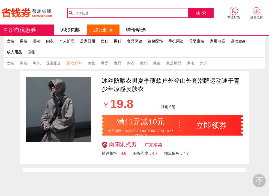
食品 (117, 63)
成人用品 (14, 52)
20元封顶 (103, 30)
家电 (191, 63)
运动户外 (74, 63)
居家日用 (87, 41)
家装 (157, 63)
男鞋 (117, 41)
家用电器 (217, 41)
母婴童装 (196, 41)
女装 (10, 41)
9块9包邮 (70, 30)
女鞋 (104, 41)
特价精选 (136, 30)
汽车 (204, 63)
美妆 (37, 41)
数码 (144, 63)
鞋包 (37, 63)
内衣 (50, 41)
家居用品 (173, 63)
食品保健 (134, 41)
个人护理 (66, 41)
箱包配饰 (155, 41)
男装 (24, 41)
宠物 (31, 52)
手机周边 (176, 41)
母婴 (104, 63)
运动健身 (238, 41)
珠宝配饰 (53, 63)
